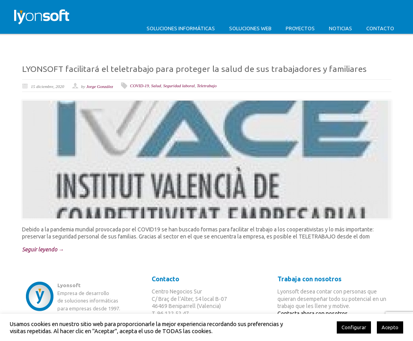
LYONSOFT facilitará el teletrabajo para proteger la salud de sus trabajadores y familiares (194, 68)
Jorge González (99, 86)
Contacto (380, 28)
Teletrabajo (207, 85)
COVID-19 (139, 85)
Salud (156, 85)
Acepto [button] (390, 327)
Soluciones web (250, 28)
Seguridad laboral (179, 85)
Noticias (340, 28)
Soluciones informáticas (181, 28)
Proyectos (300, 28)
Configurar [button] (353, 327)
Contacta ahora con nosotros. (313, 313)
